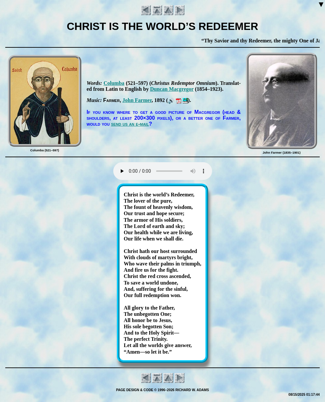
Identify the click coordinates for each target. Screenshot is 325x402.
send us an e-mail (130, 124)
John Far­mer (137, 100)
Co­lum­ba (113, 83)
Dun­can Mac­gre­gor (172, 89)
